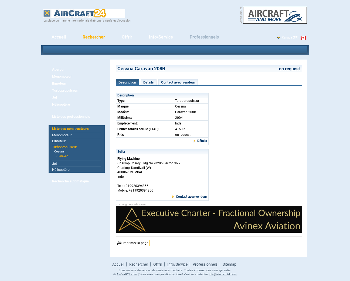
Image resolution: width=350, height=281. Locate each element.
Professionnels (204, 37)
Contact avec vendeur (178, 82)
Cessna (59, 151)
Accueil (59, 37)
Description (127, 82)
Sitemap (229, 264)
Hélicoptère (61, 104)
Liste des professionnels (71, 117)
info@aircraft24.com (223, 274)
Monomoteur (62, 76)
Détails (148, 82)
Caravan (62, 156)
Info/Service (161, 37)
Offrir (127, 37)
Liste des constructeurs (70, 129)
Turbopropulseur (65, 90)
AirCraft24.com (127, 274)
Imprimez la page (135, 243)
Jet (54, 97)
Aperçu (57, 69)
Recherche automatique (70, 181)
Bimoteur (59, 83)
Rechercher (94, 37)
